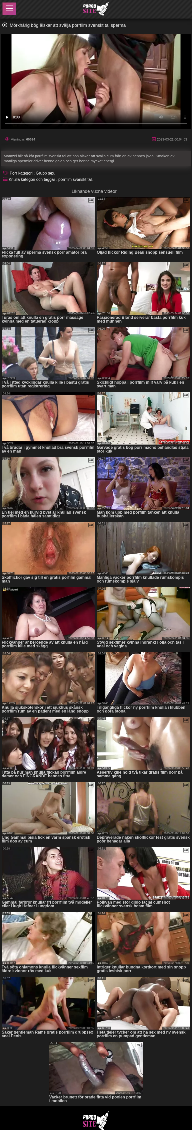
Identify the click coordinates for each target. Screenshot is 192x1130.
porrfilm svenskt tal (75, 179)
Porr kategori (22, 173)
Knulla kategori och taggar (32, 179)
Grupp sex (45, 173)
